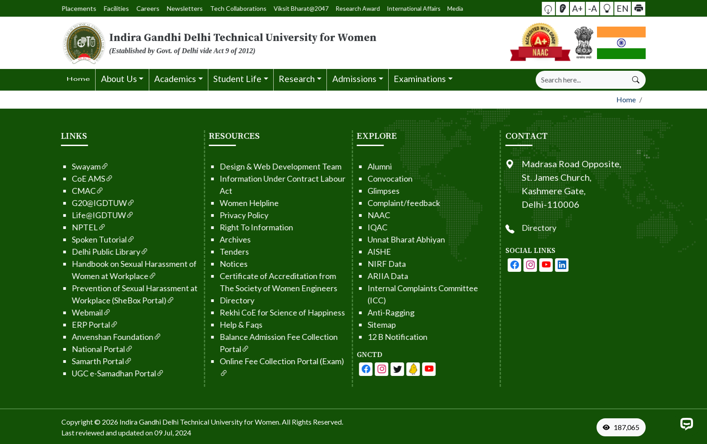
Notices (203, 264)
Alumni (349, 166)
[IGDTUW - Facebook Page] (335, 369)
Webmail (60, 312)
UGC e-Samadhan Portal (87, 373)
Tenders (203, 251)
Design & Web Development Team (250, 166)
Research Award (304, 8)
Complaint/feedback (373, 203)
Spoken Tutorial (72, 239)
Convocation (359, 178)
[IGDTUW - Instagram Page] (561, 265)
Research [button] (297, 78)
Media (340, 8)
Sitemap (351, 325)
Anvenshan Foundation (86, 337)
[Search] (581, 80)
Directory (206, 300)
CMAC (57, 191)
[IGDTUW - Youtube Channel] (366, 369)
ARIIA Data (357, 276)
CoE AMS (62, 178)
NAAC (348, 215)
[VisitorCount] (623, 427)
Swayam (59, 166)
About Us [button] (119, 78)
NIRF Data (356, 264)
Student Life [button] (237, 78)
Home (626, 99)
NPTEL (58, 227)
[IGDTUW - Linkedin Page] (382, 369)
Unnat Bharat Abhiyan (375, 239)
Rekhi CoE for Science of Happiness (251, 312)
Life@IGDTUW (72, 215)
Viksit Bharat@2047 (282, 8)
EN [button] (606, 8)
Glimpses (353, 191)
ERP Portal (64, 325)
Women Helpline (218, 203)
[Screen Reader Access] (580, 8)
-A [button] (592, 8)
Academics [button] (175, 78)
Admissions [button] (354, 78)
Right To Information (225, 227)
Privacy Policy (213, 215)
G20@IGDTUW (72, 203)
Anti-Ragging (360, 312)
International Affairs (325, 8)
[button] (574, 8)
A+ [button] (586, 8)
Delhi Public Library (79, 251)
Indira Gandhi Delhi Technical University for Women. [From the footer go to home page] (199, 421)
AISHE (348, 251)
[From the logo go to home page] (254, 42)
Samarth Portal (71, 361)
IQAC (347, 227)
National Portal (71, 349)
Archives (204, 239)
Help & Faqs (210, 325)
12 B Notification (367, 337)
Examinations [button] (420, 78)
